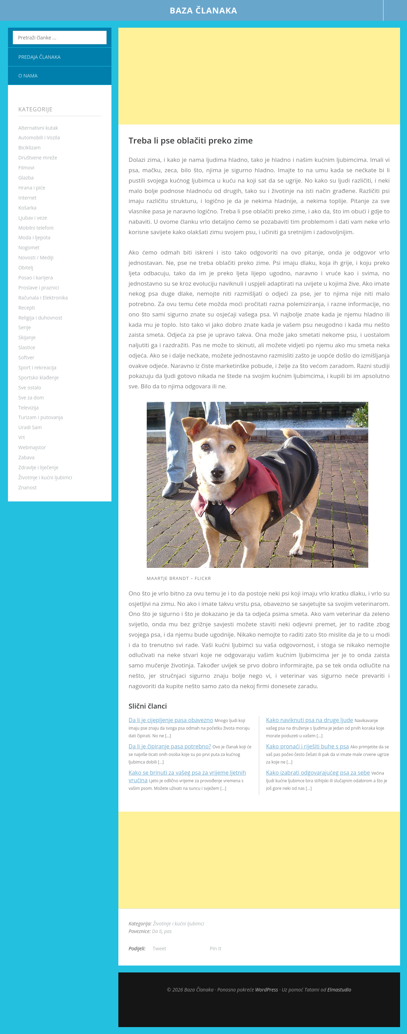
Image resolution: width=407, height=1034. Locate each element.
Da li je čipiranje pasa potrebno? (170, 746)
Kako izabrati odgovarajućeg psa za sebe (318, 772)
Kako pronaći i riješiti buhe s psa (307, 746)
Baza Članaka (203, 10)
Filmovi (26, 167)
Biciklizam (29, 147)
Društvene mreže (37, 157)
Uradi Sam (30, 427)
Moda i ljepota (34, 237)
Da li (157, 931)
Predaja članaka (39, 57)
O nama (27, 75)
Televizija (28, 407)
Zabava (26, 457)
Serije (24, 327)
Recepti (26, 307)
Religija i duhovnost (40, 317)
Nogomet (28, 247)
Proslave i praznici (38, 287)
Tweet (159, 948)
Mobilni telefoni (36, 227)
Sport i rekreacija (37, 367)
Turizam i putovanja (40, 417)
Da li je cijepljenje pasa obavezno (171, 720)
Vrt (21, 437)
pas (168, 931)
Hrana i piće (31, 187)
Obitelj (25, 267)
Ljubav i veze (32, 217)
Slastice (26, 347)
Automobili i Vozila (39, 137)
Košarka (27, 207)
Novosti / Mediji (36, 257)
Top (259, 1010)
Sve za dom (31, 397)
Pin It (215, 948)
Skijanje (27, 337)
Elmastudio (339, 989)
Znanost (27, 487)
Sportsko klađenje (38, 377)
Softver (26, 357)
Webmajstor (32, 447)
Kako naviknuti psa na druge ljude (309, 720)
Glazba (26, 177)
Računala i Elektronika (43, 297)
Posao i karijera (35, 277)
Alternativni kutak (38, 127)
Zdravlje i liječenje (38, 467)
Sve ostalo (29, 387)
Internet (27, 197)
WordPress (266, 989)
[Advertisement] (259, 76)
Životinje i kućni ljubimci (45, 477)
